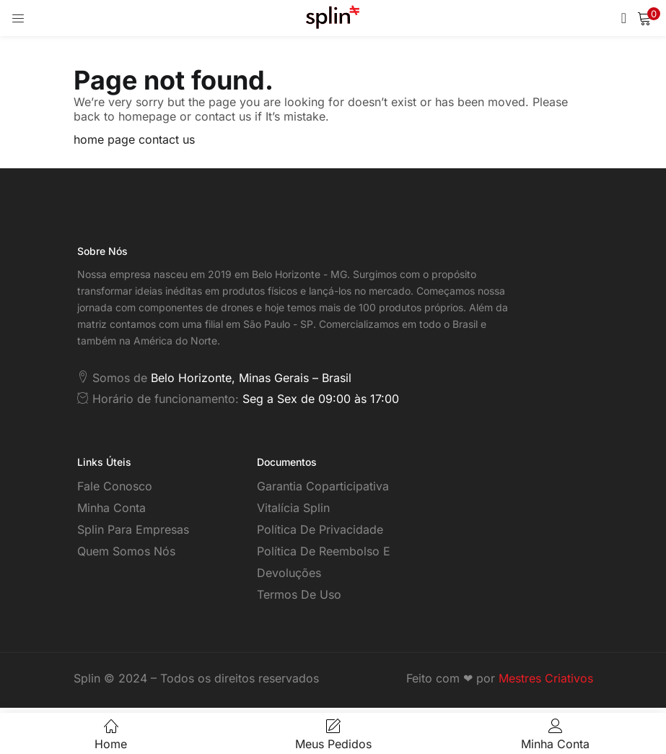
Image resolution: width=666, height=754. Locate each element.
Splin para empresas (133, 529)
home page (104, 139)
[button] (644, 18)
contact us (167, 139)
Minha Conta (111, 507)
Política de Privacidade (320, 529)
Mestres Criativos (546, 678)
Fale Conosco (114, 486)
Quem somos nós (126, 551)
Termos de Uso (299, 594)
